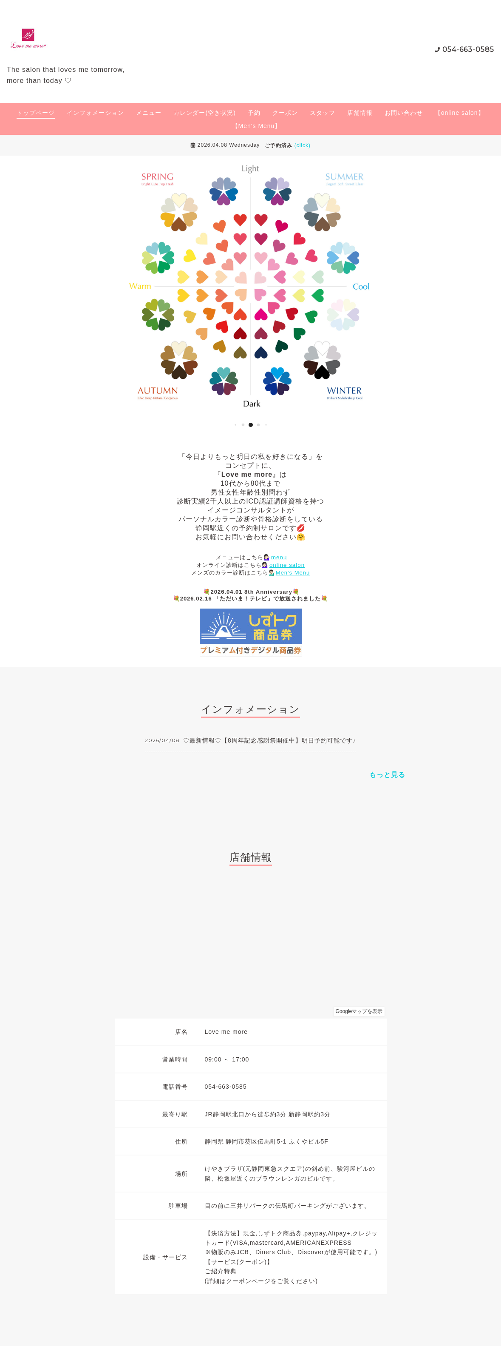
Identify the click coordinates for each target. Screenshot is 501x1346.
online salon (287, 565)
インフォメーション (95, 112)
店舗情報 (360, 112)
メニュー (148, 112)
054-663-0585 (468, 50)
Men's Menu (293, 572)
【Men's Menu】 (256, 125)
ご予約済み (288, 145)
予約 (254, 112)
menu (279, 557)
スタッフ (322, 112)
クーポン (285, 112)
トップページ (36, 112)
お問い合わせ (404, 112)
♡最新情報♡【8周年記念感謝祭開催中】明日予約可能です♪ (269, 740)
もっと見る (387, 774)
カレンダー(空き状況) (204, 112)
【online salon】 (459, 112)
